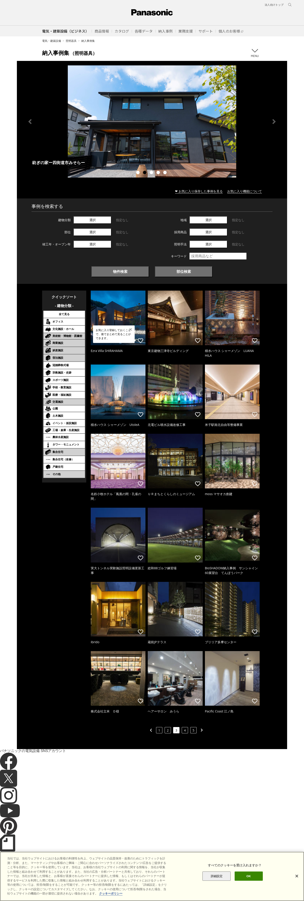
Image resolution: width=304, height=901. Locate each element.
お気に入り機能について (244, 191)
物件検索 (120, 271)
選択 (92, 220)
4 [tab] (159, 173)
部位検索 (184, 271)
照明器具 (71, 41)
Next (274, 121)
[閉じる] (297, 876)
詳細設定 (217, 876)
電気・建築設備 (51, 41)
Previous (29, 121)
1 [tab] (138, 173)
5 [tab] (165, 173)
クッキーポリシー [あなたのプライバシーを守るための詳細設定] (111, 893)
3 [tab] (152, 173)
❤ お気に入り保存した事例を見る (199, 191)
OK (248, 876)
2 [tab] (145, 173)
